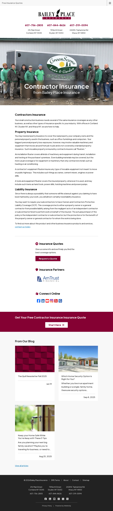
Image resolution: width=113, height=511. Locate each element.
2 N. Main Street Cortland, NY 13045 (36, 488)
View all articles (21, 465)
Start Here (56, 324)
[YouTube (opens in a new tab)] (47, 300)
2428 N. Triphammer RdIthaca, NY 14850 (79, 31)
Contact (75, 480)
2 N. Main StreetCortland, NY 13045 (34, 31)
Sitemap (86, 480)
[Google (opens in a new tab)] (60, 300)
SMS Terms (55, 480)
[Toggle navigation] (110, 3)
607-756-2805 (36, 493)
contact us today (22, 226)
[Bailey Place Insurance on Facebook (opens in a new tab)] (46, 498)
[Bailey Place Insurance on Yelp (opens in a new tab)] (63, 498)
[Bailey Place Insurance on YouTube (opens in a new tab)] (54, 498)
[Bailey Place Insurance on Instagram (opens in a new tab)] (59, 498)
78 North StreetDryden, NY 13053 (56, 31)
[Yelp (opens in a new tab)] (56, 300)
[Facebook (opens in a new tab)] (38, 300)
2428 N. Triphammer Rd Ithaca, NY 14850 (75, 488)
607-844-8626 (55, 493)
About (65, 480)
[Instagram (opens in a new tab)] (51, 300)
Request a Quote (48, 258)
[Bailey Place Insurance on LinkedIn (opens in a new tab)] (50, 498)
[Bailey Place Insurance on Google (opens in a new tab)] (67, 498)
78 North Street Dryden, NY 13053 (55, 488)
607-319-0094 (75, 493)
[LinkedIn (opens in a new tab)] (43, 300)
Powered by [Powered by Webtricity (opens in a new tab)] (63, 506)
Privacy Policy (47, 506)
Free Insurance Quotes (12, 3)
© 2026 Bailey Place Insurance (36, 480)
